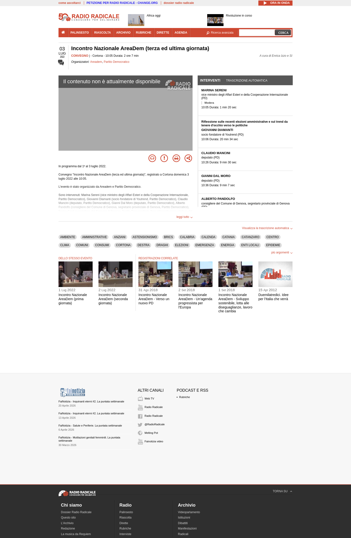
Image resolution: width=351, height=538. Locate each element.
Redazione (68, 528)
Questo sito (68, 517)
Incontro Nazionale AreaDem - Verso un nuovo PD (153, 299)
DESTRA (144, 245)
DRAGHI (162, 245)
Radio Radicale (154, 407)
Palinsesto (126, 512)
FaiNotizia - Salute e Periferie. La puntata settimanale (90, 425)
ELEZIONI (181, 245)
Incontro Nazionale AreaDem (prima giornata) (72, 299)
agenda (181, 32)
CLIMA (64, 245)
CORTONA (123, 245)
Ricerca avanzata (222, 32)
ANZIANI (119, 237)
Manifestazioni (187, 528)
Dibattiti (183, 523)
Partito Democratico (116, 62)
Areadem (96, 62)
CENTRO (272, 237)
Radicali (183, 534)
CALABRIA (187, 237)
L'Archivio (67, 523)
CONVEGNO (79, 55)
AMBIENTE (67, 237)
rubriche (143, 32)
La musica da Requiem (76, 534)
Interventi (210, 80)
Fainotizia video (154, 441)
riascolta (102, 32)
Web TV (149, 398)
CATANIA (229, 237)
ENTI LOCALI (250, 245)
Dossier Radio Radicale (76, 512)
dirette (163, 32)
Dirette (123, 523)
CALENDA (208, 237)
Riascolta (125, 517)
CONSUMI (102, 245)
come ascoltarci (69, 3)
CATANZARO (250, 237)
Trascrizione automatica (246, 80)
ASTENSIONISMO (145, 237)
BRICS (168, 237)
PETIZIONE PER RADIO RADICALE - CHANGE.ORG (122, 3)
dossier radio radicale (179, 3)
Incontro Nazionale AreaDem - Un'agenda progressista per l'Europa (195, 301)
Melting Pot (151, 432)
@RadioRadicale (155, 424)
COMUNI (82, 245)
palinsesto (79, 32)
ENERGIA (227, 245)
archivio (123, 32)
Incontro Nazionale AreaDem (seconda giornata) (113, 299)
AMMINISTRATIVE (94, 237)
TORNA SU (280, 491)
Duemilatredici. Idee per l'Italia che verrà (273, 297)
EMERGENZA (204, 245)
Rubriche (184, 397)
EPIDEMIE (273, 245)
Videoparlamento (189, 512)
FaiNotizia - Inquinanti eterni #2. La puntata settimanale (91, 401)
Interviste (125, 534)
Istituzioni (184, 517)
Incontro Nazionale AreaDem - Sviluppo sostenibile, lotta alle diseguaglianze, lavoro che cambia (235, 303)
